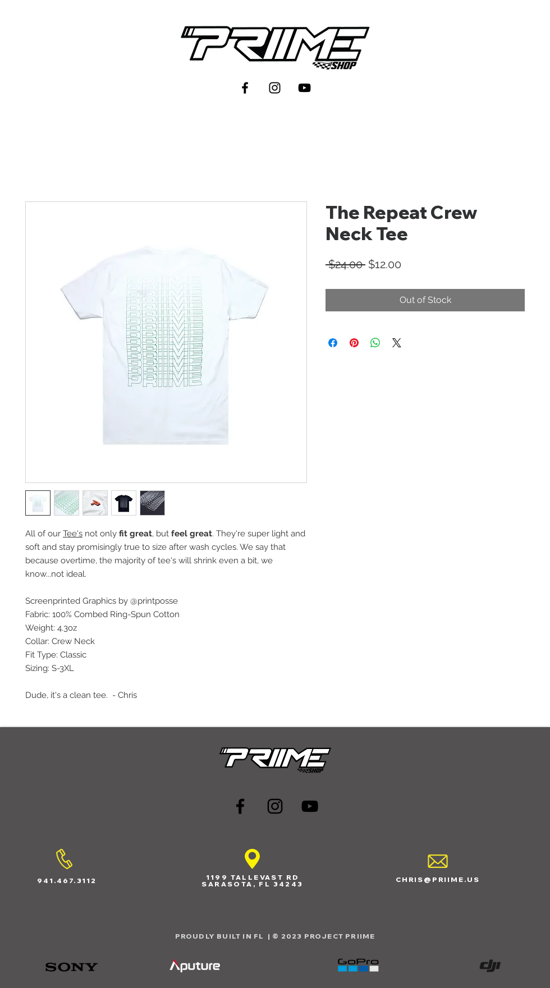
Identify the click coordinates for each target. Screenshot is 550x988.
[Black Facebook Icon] (245, 87)
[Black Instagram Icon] (274, 87)
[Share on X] (397, 343)
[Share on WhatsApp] (375, 343)
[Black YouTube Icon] (304, 87)
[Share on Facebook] (333, 343)
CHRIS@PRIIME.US (438, 879)
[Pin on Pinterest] (354, 343)
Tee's (72, 534)
